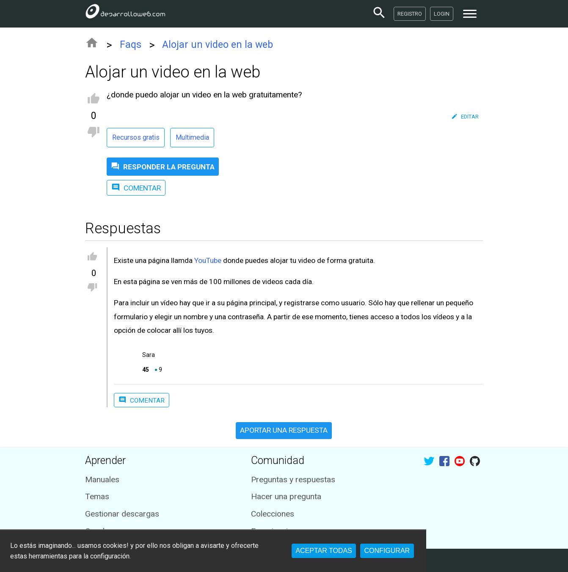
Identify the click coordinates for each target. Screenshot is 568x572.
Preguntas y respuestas (293, 479)
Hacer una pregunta (286, 496)
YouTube (207, 260)
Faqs (130, 44)
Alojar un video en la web (217, 44)
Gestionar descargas (122, 514)
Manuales (102, 479)
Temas (97, 496)
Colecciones (272, 514)
